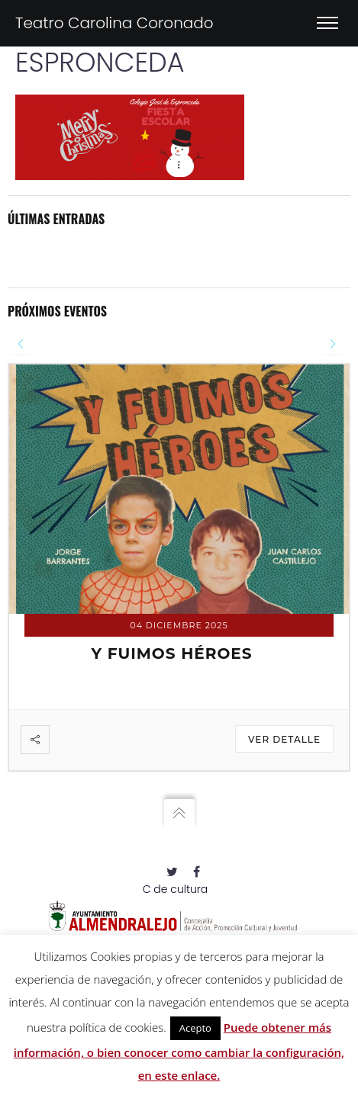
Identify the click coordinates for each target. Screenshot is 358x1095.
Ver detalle (284, 739)
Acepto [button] (195, 1028)
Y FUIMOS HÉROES (171, 653)
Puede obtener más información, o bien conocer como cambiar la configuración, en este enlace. (179, 1051)
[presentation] (21, 344)
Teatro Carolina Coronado (114, 23)
